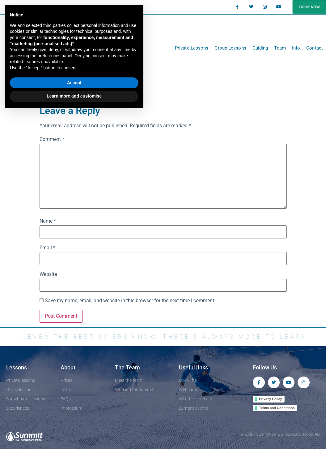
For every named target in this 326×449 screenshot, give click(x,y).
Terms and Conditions (276, 408)
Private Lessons (192, 48)
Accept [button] (74, 82)
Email (47, 247)
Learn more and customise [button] (74, 96)
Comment (52, 139)
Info (296, 48)
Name (48, 221)
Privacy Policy (270, 399)
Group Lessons (230, 48)
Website (48, 274)
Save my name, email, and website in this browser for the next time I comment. (130, 300)
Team (280, 48)
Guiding (260, 48)
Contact (314, 48)
